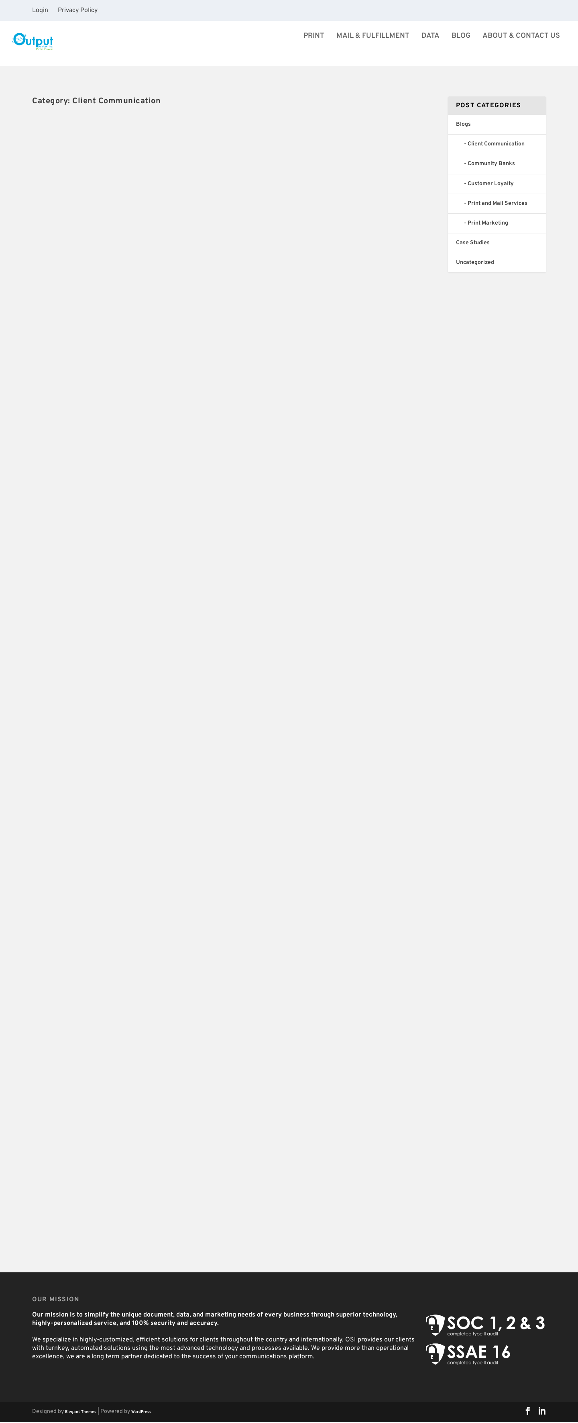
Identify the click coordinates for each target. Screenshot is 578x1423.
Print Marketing (488, 224)
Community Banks (188, 663)
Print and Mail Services (497, 204)
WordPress (141, 1412)
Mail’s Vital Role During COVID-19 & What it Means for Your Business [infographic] (125, 881)
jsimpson (56, 259)
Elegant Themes (80, 1412)
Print (313, 52)
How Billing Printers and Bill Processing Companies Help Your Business (119, 645)
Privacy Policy (78, 10)
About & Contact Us (521, 52)
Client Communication (138, 259)
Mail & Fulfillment (372, 52)
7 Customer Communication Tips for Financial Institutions (130, 1117)
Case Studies (473, 243)
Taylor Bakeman (64, 663)
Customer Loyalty (185, 899)
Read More (63, 306)
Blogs (105, 259)
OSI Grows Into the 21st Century (102, 422)
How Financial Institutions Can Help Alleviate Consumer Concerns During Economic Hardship (337, 926)
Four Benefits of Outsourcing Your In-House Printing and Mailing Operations (333, 1156)
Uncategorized (183, 436)
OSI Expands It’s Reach (293, 244)
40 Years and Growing (83, 244)
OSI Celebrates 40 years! (297, 463)
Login (40, 10)
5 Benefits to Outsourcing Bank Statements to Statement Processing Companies (339, 685)
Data (430, 52)
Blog (461, 52)
